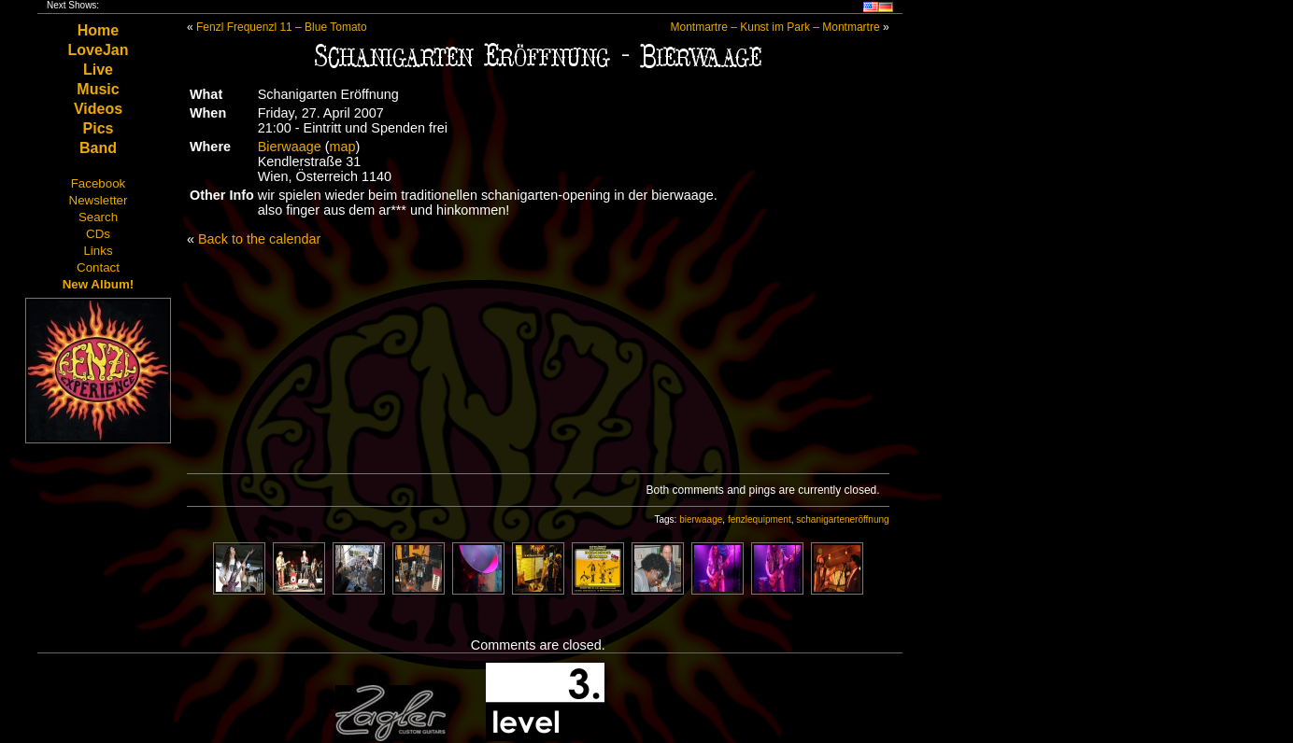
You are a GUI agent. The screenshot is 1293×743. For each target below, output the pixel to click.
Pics (98, 128)
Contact (98, 267)
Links (97, 251)
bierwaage (700, 519)
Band (98, 148)
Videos (98, 109)
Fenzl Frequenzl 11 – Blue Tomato (281, 27)
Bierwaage (289, 146)
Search (98, 217)
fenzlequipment (759, 519)
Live (98, 69)
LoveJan (98, 50)
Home (98, 30)
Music (98, 89)
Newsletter (98, 200)
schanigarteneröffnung (842, 519)
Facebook (98, 183)
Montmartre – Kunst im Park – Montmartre (775, 27)
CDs (98, 234)
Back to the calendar (259, 238)
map (343, 146)
